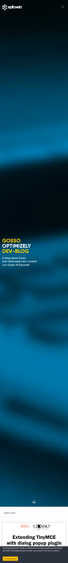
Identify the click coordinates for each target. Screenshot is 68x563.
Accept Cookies (10, 559)
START (7, 513)
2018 (13, 513)
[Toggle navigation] (63, 7)
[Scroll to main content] (34, 501)
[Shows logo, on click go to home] (12, 7)
